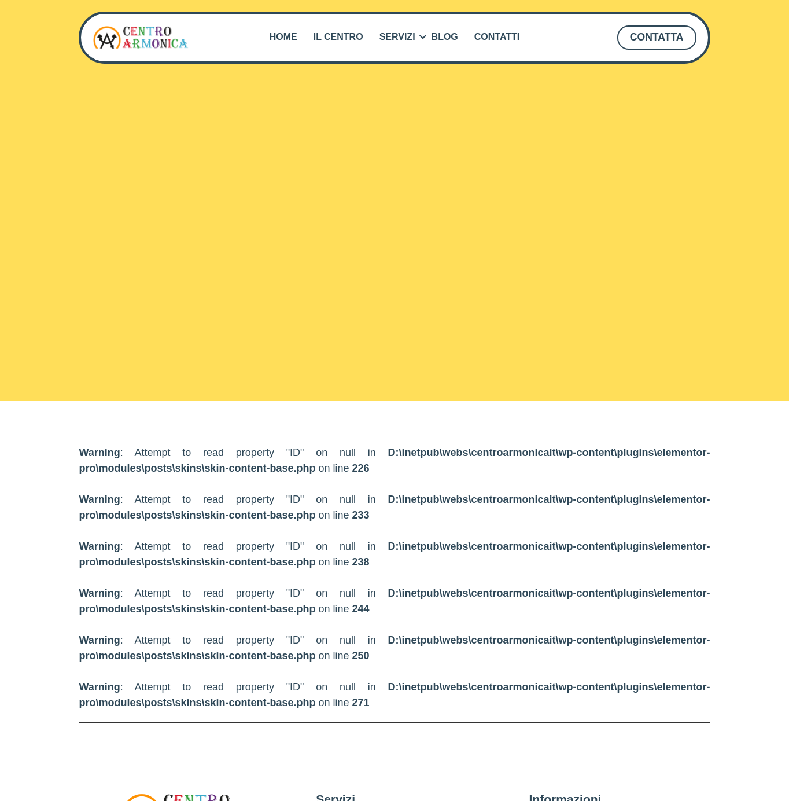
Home (283, 37)
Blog (445, 37)
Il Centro (338, 37)
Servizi (399, 37)
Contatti (497, 37)
